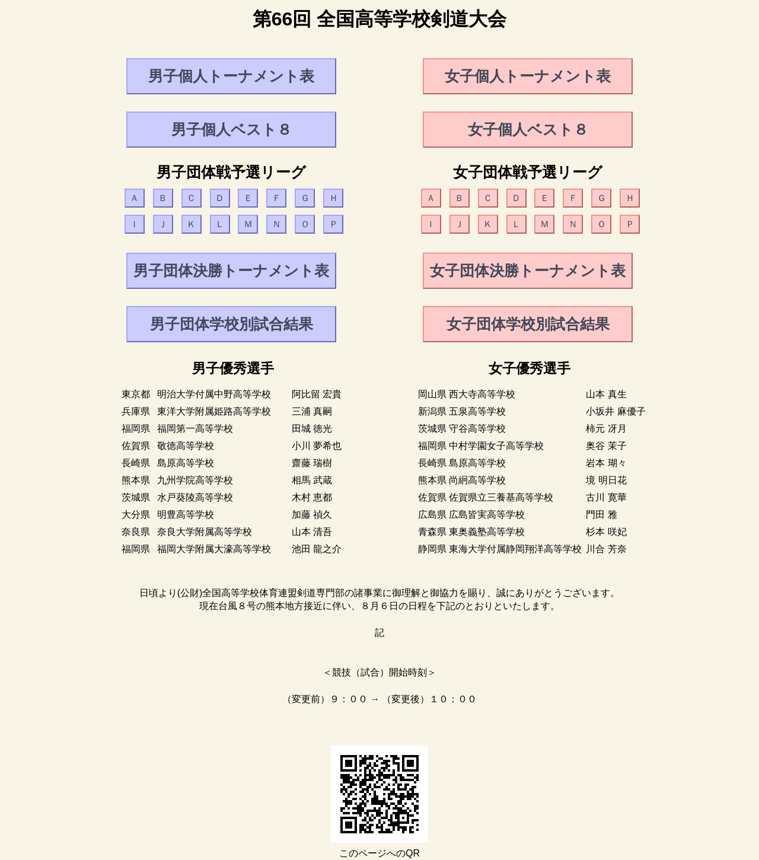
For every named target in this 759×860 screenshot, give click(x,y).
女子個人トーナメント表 (528, 76)
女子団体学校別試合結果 (528, 324)
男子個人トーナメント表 (231, 76)
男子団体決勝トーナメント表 (231, 270)
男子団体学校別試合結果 (231, 324)
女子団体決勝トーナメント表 (528, 270)
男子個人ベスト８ (231, 129)
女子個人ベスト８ (528, 129)
